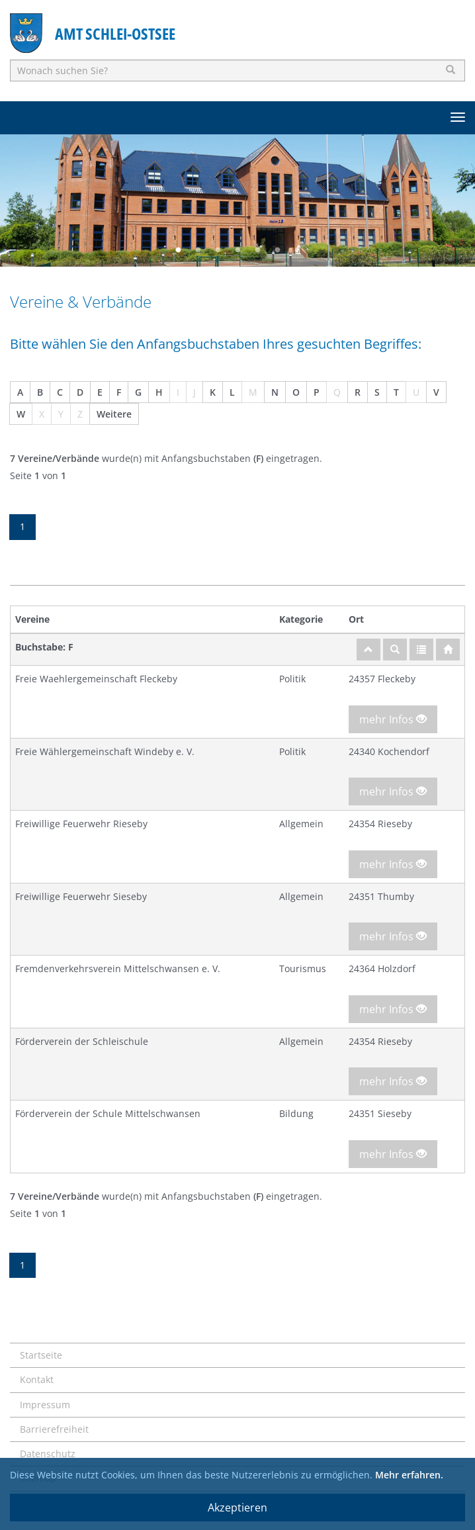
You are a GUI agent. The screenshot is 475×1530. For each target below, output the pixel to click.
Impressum (45, 1404)
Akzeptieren (237, 1507)
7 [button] (297, 250)
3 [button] (217, 250)
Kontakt (37, 1379)
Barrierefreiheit (54, 1429)
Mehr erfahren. (409, 1474)
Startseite (41, 1355)
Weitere (114, 414)
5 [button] (257, 250)
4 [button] (237, 250)
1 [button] (178, 250)
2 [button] (197, 250)
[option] (237, 200)
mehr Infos (393, 719)
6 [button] (277, 250)
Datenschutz (47, 1453)
